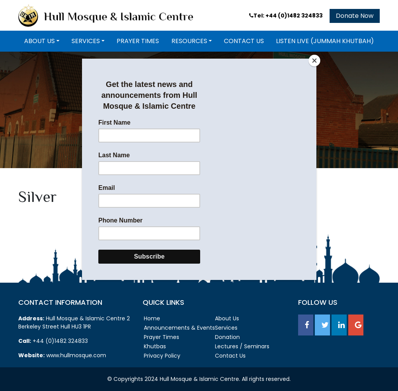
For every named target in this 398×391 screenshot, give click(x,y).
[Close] (314, 60)
